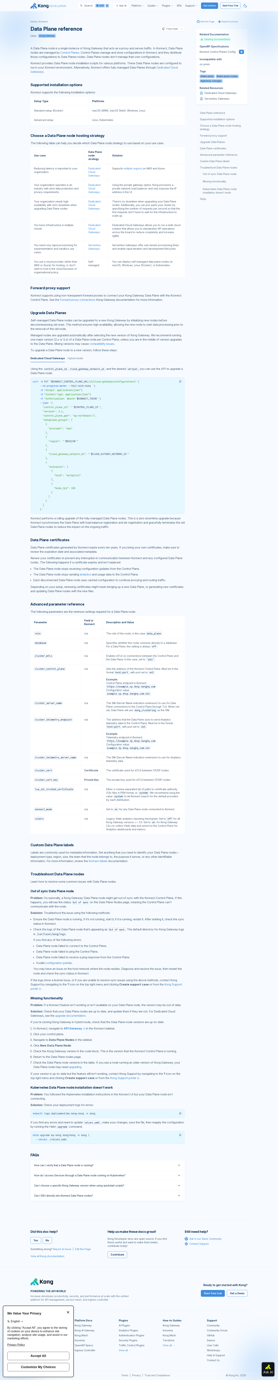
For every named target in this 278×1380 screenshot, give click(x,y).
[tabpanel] (107, 448)
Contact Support (197, 1244)
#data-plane (207, 76)
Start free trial (213, 1293)
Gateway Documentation (215, 39)
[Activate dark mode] (245, 6)
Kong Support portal (123, 1078)
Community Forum (217, 1330)
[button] (180, 381)
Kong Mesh (81, 1335)
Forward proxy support (213, 135)
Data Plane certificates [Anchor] (49, 540)
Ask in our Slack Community (203, 1239)
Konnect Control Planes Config (217, 51)
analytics (85, 574)
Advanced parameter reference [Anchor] (57, 604)
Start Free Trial (230, 5)
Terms (124, 1375)
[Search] (94, 5)
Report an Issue (62, 1249)
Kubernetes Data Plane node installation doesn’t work (220, 191)
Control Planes (69, 52)
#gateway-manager (211, 81)
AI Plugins (124, 1325)
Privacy (136, 1375)
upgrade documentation (70, 1015)
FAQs (203, 198)
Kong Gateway (47, 35)
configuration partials (58, 963)
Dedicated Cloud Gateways (94, 172)
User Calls (213, 1345)
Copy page (170, 28)
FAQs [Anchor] (34, 1155)
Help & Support (216, 1355)
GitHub (211, 1335)
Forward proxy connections (77, 299)
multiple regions (133, 168)
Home (33, 21)
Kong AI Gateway (84, 1330)
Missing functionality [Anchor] (46, 998)
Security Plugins (128, 1340)
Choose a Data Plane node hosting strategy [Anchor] (67, 136)
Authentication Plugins (131, 1335)
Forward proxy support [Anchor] (50, 288)
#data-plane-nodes (227, 76)
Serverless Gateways (217, 98)
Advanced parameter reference (218, 154)
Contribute (117, 1254)
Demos (211, 1340)
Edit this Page (83, 1249)
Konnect (43, 21)
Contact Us (213, 1360)
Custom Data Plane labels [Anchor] (52, 845)
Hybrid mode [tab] (75, 358)
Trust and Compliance (157, 1375)
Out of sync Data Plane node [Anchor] (52, 891)
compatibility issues (102, 344)
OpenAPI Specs (84, 1345)
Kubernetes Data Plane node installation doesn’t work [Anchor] (71, 1087)
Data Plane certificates (213, 148)
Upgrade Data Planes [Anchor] (48, 313)
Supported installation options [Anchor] (56, 85)
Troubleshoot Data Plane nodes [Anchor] (57, 874)
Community (213, 1325)
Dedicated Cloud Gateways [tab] (47, 358)
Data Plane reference (212, 112)
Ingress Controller (85, 1350)
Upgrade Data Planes (212, 141)
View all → (125, 1350)
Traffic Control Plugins (131, 1345)
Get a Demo (209, 5)
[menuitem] (138, 5)
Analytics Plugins (128, 1330)
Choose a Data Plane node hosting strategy (220, 127)
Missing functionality (214, 181)
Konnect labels (98, 861)
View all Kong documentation (47, 1256)
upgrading (75, 1067)
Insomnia (80, 1340)
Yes (36, 1240)
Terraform (168, 1340)
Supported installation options (217, 119)
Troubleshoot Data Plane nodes (218, 167)
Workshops (213, 1350)
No (47, 1240)
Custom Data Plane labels (215, 161)
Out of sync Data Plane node (220, 173)
